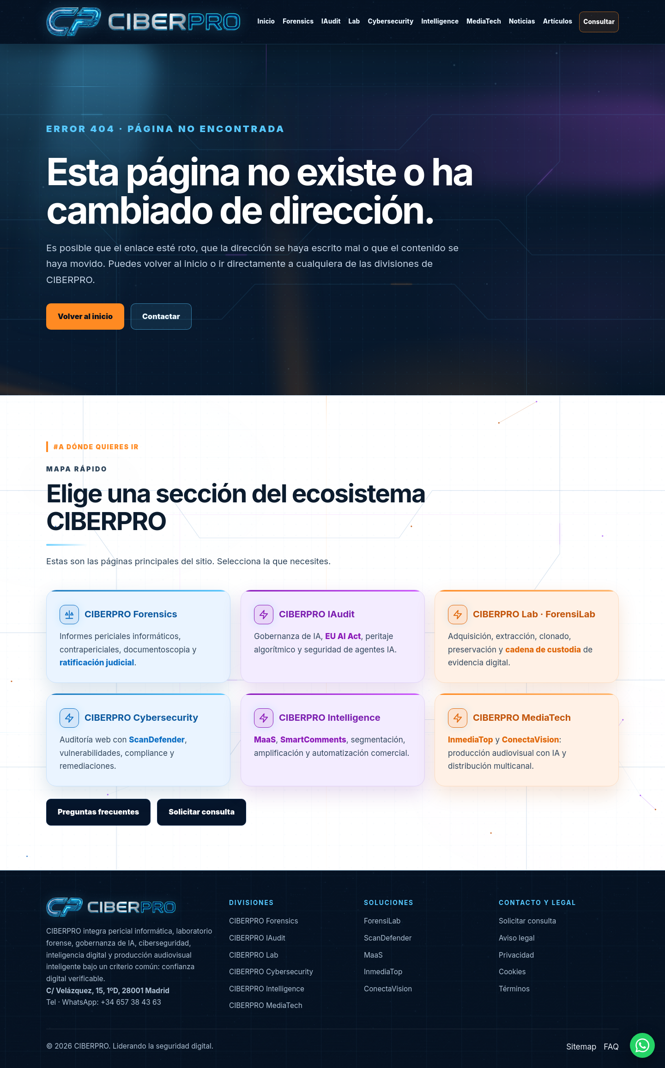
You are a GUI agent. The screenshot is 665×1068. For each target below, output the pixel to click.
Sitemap (581, 1046)
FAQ (611, 1046)
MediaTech (483, 21)
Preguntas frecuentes (98, 811)
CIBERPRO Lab (253, 955)
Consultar (599, 21)
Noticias (522, 21)
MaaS (373, 955)
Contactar (161, 316)
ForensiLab (382, 921)
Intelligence (440, 21)
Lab (354, 21)
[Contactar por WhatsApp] (642, 1045)
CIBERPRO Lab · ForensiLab (534, 625)
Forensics (298, 21)
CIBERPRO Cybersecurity (141, 728)
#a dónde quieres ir (96, 447)
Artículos (558, 21)
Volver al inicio (85, 316)
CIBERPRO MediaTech (522, 728)
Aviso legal (517, 938)
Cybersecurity (390, 21)
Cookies (512, 971)
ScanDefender (388, 938)
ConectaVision (388, 988)
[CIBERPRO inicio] (143, 22)
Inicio (266, 21)
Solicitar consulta (202, 811)
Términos (514, 988)
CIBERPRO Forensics (131, 625)
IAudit (331, 21)
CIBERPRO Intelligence (330, 728)
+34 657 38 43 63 (131, 1002)
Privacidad (516, 955)
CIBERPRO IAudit (317, 625)
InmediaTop (383, 971)
